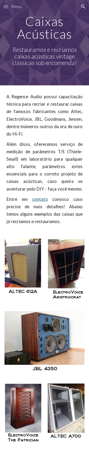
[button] (5, 6)
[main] (45, 42)
